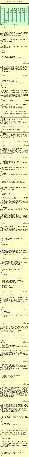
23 (7, 16)
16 (7, 14)
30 (7, 19)
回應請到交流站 (26, 63)
